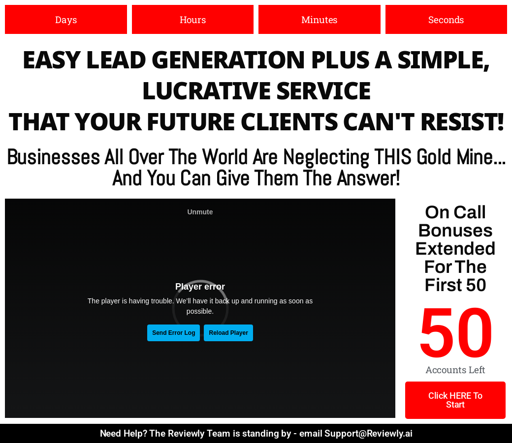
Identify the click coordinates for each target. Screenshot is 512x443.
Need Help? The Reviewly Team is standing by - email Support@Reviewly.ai (256, 433)
